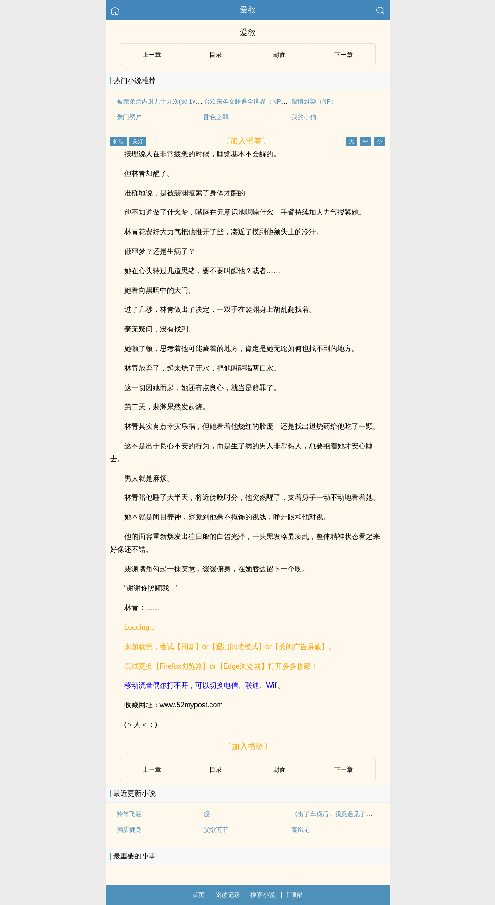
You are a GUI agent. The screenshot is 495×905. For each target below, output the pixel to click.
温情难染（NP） (314, 101)
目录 (216, 54)
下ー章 (343, 54)
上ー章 (152, 54)
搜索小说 (262, 894)
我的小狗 (303, 116)
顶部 (294, 894)
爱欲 (248, 9)
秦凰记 (300, 829)
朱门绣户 (129, 116)
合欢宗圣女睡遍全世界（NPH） (248, 101)
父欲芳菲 (216, 829)
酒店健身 (129, 829)
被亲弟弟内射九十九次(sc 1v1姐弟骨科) (171, 101)
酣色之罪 (216, 116)
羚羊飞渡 (129, 813)
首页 (198, 894)
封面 (279, 54)
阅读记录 (227, 894)
